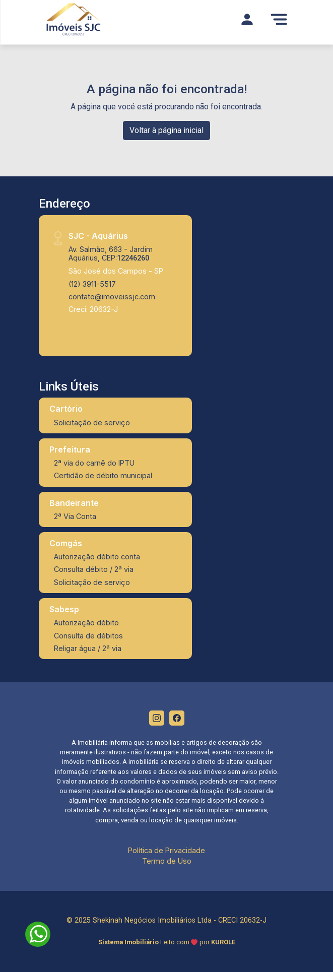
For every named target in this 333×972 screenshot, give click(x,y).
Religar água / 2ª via (87, 648)
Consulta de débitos (88, 635)
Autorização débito (86, 622)
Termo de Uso (166, 861)
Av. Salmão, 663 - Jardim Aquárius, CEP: (111, 253)
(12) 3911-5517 (92, 284)
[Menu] (279, 19)
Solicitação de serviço (92, 422)
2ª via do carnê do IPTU (94, 463)
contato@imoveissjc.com (112, 296)
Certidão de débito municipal (103, 475)
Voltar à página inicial (166, 130)
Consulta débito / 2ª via (94, 569)
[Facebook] (176, 718)
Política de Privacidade (166, 850)
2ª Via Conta (75, 516)
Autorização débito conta (97, 556)
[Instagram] (156, 718)
